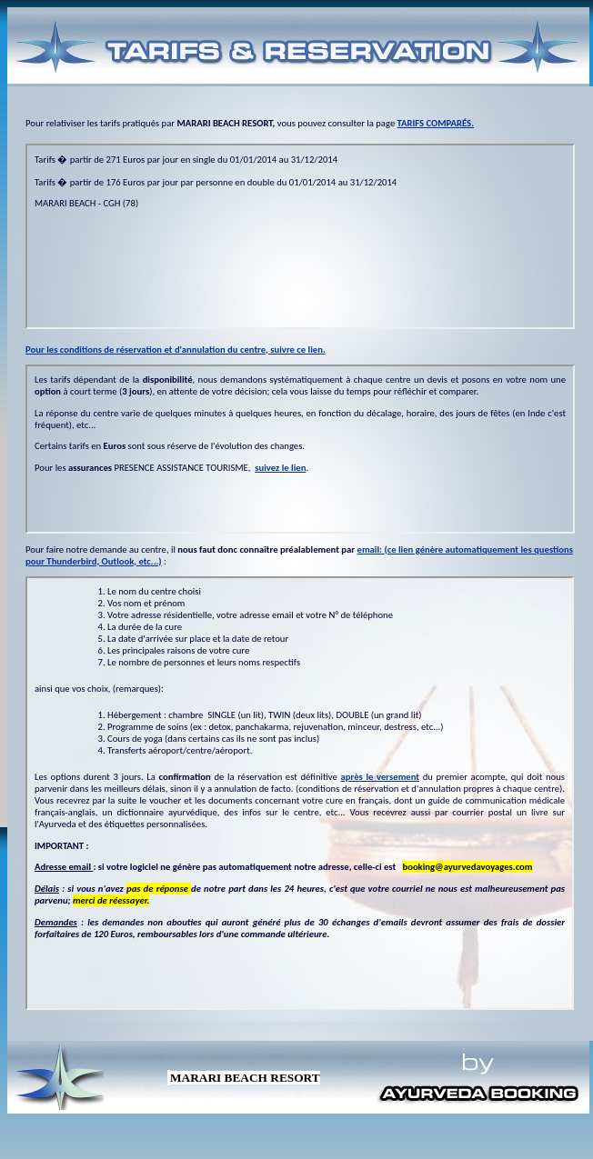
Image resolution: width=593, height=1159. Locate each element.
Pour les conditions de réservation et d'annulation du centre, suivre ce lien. (175, 349)
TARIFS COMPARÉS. (435, 123)
